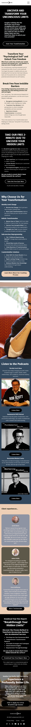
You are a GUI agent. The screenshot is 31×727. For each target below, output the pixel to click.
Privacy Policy (10, 720)
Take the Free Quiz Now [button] (15, 181)
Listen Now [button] (15, 410)
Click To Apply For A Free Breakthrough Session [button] (15, 704)
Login (22, 720)
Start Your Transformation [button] (15, 44)
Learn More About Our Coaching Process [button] (15, 274)
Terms (17, 720)
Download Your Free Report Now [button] (15, 658)
